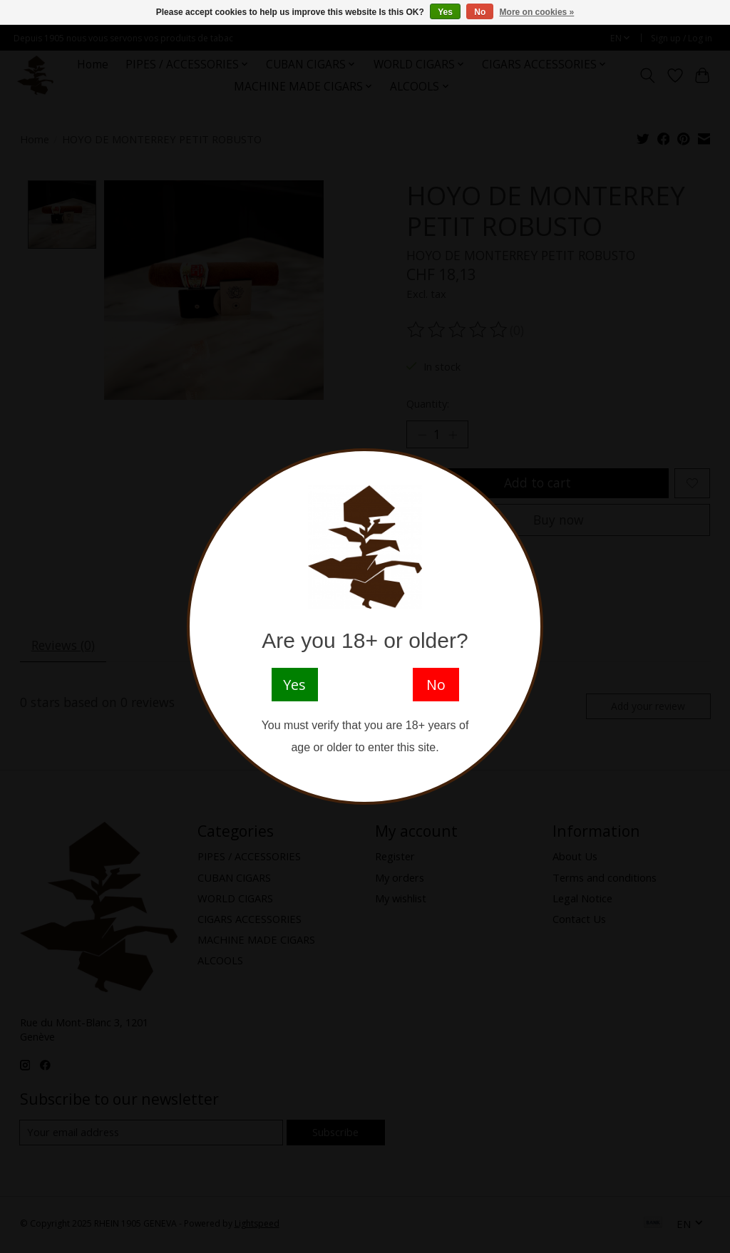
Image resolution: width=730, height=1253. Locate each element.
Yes (445, 12)
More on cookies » (537, 12)
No (479, 12)
